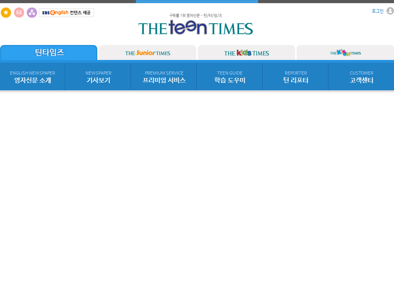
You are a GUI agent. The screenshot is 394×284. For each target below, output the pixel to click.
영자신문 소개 (32, 77)
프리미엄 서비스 (164, 77)
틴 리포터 (296, 77)
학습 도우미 (229, 77)
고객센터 (362, 77)
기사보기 (98, 77)
